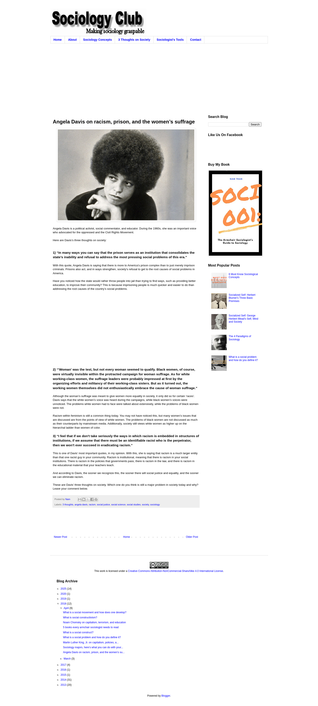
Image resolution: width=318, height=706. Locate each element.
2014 (64, 679)
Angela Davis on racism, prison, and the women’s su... (94, 652)
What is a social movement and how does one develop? (94, 612)
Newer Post (60, 536)
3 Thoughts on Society (134, 39)
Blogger (165, 695)
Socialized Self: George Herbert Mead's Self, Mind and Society (243, 318)
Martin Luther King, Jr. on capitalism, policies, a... (91, 642)
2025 (64, 588)
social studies (134, 504)
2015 (64, 674)
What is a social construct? (78, 632)
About (72, 39)
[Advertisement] (159, 75)
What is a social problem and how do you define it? (243, 358)
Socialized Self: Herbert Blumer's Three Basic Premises (242, 298)
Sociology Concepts (97, 39)
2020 (64, 593)
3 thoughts (67, 504)
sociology (155, 504)
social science (118, 504)
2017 (64, 664)
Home (58, 39)
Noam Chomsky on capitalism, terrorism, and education (94, 622)
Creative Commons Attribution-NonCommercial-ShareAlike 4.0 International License (175, 571)
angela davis (81, 504)
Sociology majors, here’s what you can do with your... (93, 647)
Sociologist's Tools (170, 39)
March (67, 658)
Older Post (192, 536)
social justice (103, 504)
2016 (64, 669)
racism (92, 504)
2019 (64, 598)
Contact (195, 39)
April (66, 608)
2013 (64, 684)
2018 (64, 603)
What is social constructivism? (80, 617)
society (145, 504)
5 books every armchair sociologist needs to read (91, 627)
